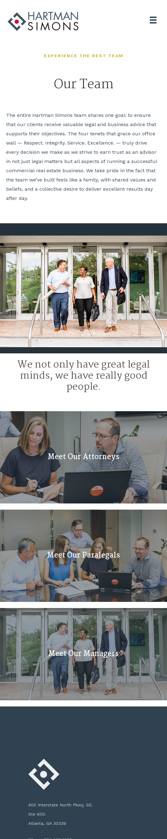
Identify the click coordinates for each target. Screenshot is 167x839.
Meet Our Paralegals (83, 555)
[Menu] (153, 20)
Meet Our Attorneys (83, 457)
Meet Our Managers (83, 654)
